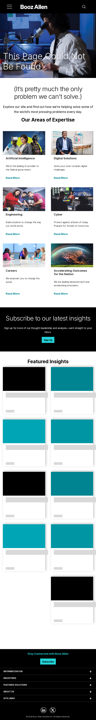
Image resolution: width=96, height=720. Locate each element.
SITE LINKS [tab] (9, 698)
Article (10, 411)
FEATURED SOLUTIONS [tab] (15, 685)
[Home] (34, 6)
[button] (84, 6)
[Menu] (9, 6)
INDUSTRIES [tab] (9, 678)
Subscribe (48, 661)
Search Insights (48, 641)
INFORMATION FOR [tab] (13, 671)
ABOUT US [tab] (8, 691)
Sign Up (48, 340)
